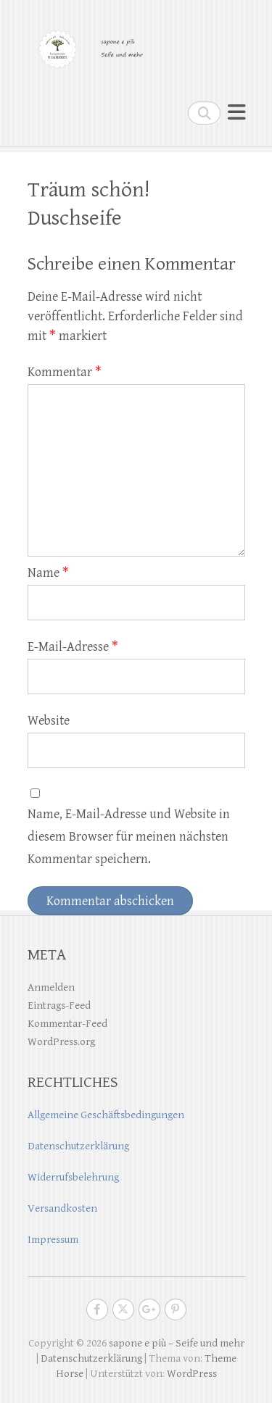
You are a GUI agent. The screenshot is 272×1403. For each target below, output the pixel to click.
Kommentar (65, 372)
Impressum (53, 1239)
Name (48, 572)
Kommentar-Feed (67, 1023)
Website (49, 720)
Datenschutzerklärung (78, 1146)
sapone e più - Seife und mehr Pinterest (175, 1309)
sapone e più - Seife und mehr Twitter (123, 1309)
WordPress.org (61, 1042)
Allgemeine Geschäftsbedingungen (106, 1115)
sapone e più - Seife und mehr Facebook (97, 1309)
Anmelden (51, 987)
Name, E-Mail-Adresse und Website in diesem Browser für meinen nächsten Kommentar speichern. (129, 837)
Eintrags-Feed (59, 1005)
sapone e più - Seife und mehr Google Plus (149, 1309)
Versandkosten (62, 1208)
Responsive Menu (236, 112)
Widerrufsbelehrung (73, 1177)
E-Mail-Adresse (73, 646)
